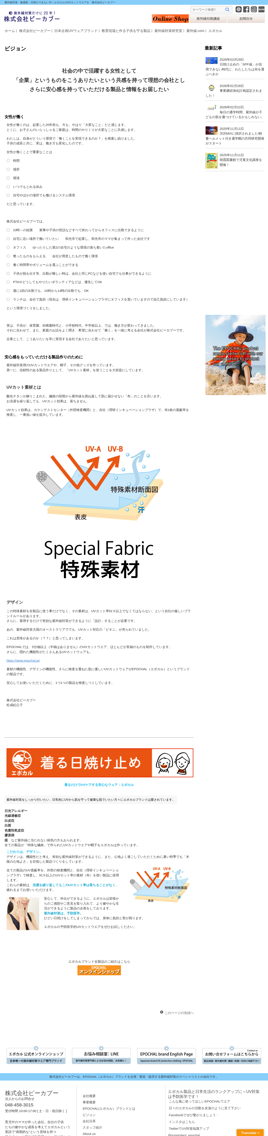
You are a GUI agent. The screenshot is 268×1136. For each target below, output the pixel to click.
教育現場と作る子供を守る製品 (126, 31)
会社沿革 (89, 1121)
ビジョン (89, 1115)
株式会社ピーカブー (34, 31)
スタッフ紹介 (92, 1127)
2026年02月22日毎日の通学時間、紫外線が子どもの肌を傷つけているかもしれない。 (235, 112)
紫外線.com (195, 31)
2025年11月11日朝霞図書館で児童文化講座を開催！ (241, 160)
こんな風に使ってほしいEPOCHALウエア (199, 1101)
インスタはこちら (182, 1122)
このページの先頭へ (179, 1013)
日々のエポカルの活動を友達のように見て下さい (205, 1108)
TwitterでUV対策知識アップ (189, 1128)
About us (89, 1134)
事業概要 (89, 1102)
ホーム (10, 31)
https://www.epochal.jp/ (23, 660)
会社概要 (89, 1096)
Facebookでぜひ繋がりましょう (192, 1115)
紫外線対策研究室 (168, 31)
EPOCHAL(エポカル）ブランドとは (109, 1108)
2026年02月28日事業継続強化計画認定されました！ (234, 90)
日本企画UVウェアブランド (75, 31)
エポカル (215, 31)
